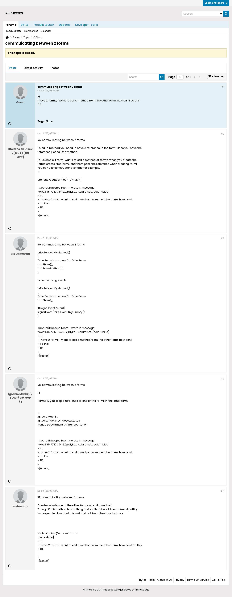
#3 (222, 238)
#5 (222, 491)
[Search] (202, 14)
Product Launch (44, 25)
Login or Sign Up (216, 2)
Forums (10, 25)
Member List (31, 30)
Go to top (218, 580)
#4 (222, 378)
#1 (222, 86)
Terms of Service (198, 580)
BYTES (25, 25)
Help (152, 580)
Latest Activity (33, 68)
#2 (222, 133)
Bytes (142, 580)
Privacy (179, 580)
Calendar (46, 30)
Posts (13, 68)
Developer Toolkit (86, 25)
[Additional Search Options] (221, 14)
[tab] (12, 68)
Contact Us (164, 580)
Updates (64, 25)
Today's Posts (13, 30)
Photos (54, 68)
